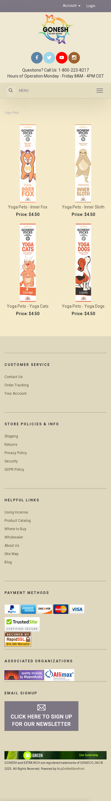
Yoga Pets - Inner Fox (27, 207)
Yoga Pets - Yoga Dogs (83, 306)
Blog (8, 562)
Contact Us (13, 377)
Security (11, 461)
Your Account (15, 393)
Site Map (11, 554)
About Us (11, 546)
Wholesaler (13, 537)
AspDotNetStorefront (70, 768)
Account (72, 6)
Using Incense (16, 512)
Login (90, 6)
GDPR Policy (14, 469)
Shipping (11, 436)
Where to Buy (15, 529)
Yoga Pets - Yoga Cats (28, 306)
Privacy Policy (15, 453)
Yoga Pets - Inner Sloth (83, 207)
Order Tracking (16, 385)
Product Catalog (17, 521)
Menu (24, 91)
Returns (10, 445)
